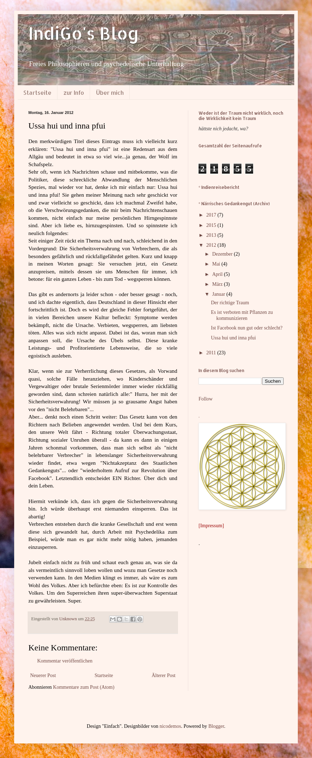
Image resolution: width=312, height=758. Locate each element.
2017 (212, 215)
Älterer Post (164, 675)
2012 (212, 245)
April (218, 274)
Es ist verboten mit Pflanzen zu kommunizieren (242, 315)
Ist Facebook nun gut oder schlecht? (247, 328)
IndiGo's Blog (83, 33)
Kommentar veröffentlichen (65, 661)
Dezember (223, 254)
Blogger (216, 726)
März (218, 284)
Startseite (37, 92)
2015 (212, 225)
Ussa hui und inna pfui (233, 337)
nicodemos (170, 726)
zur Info (73, 92)
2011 (211, 352)
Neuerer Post (43, 675)
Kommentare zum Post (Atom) (84, 687)
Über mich (110, 92)
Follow (206, 399)
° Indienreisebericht (219, 187)
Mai (216, 264)
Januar (219, 294)
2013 (212, 235)
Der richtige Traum (230, 302)
